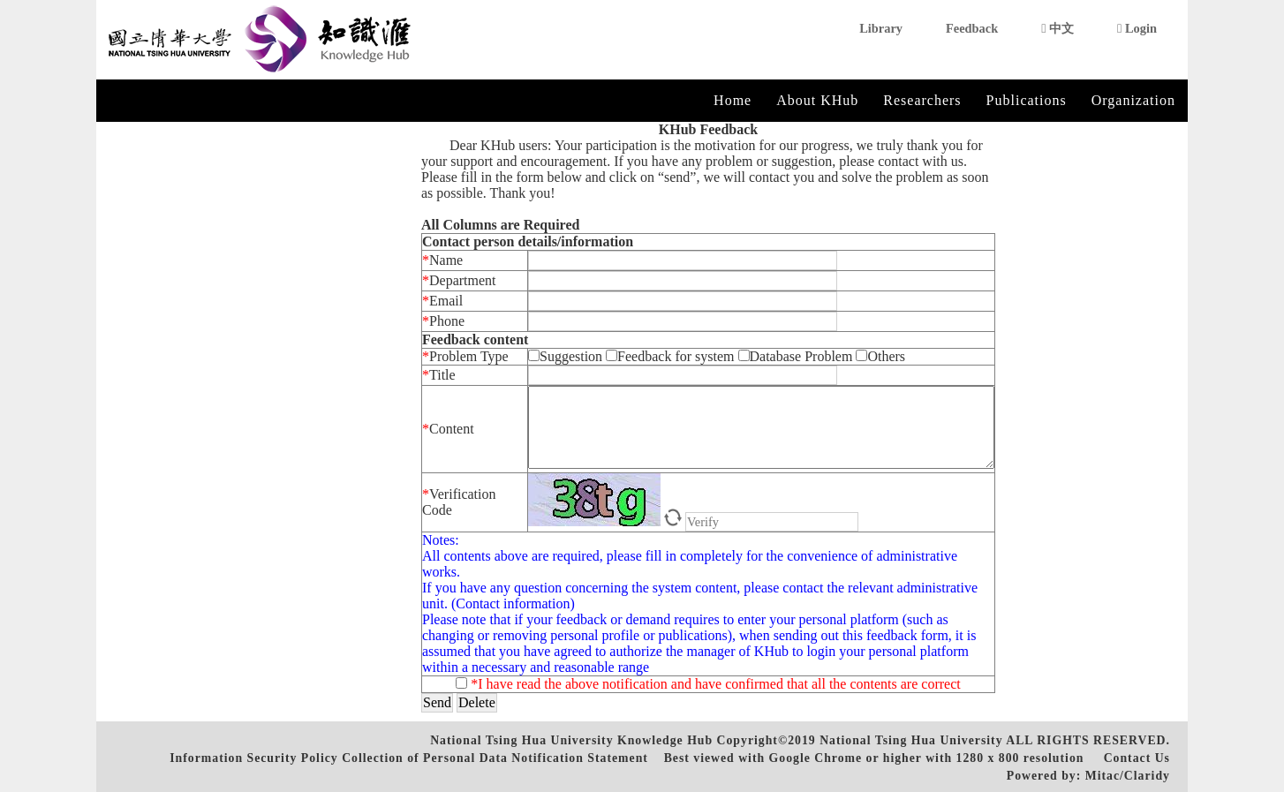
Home (733, 100)
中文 (1057, 28)
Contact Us (1137, 758)
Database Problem (797, 356)
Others (880, 356)
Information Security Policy (253, 758)
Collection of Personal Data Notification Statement (495, 758)
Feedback (972, 28)
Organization (1133, 100)
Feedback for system (670, 356)
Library (881, 28)
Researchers (922, 100)
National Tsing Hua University (910, 740)
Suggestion (567, 356)
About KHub (817, 100)
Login (1137, 28)
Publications (1026, 100)
